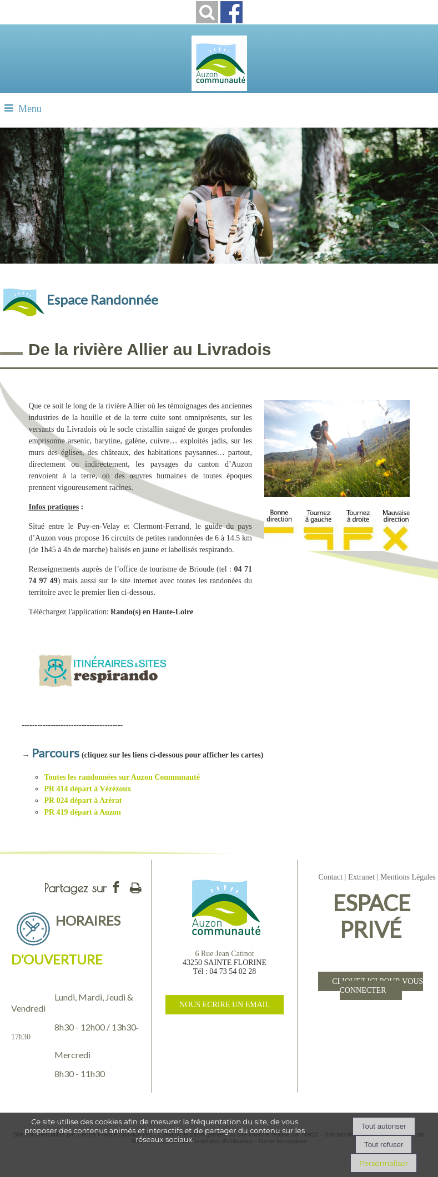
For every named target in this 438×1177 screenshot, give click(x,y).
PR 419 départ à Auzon (82, 812)
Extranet (361, 877)
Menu (30, 108)
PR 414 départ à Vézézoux (87, 789)
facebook (116, 887)
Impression (135, 886)
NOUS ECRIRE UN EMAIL (224, 1005)
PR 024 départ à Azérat (83, 800)
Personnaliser (383, 1163)
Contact (330, 877)
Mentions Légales (408, 877)
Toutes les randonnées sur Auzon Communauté (121, 777)
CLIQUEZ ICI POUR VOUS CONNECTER (377, 985)
